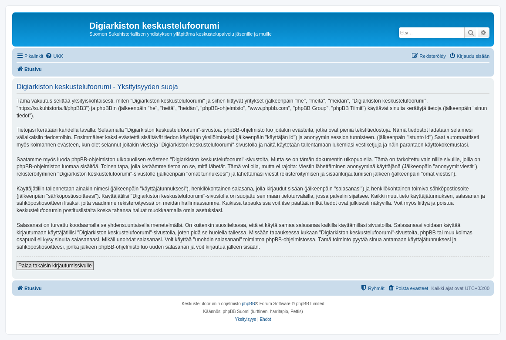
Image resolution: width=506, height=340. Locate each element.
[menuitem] (54, 56)
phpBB (248, 303)
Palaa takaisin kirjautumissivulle (55, 266)
